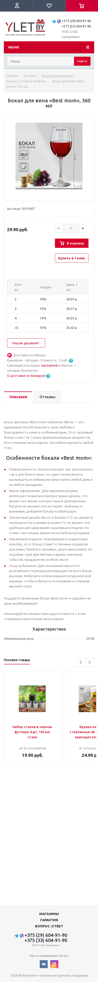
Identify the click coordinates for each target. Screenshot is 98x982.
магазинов (50, 365)
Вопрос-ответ (49, 926)
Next (89, 662)
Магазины (49, 914)
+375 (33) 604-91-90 (76, 26)
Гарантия (49, 920)
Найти (82, 61)
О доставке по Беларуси (26, 375)
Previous (81, 662)
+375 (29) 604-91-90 (76, 21)
